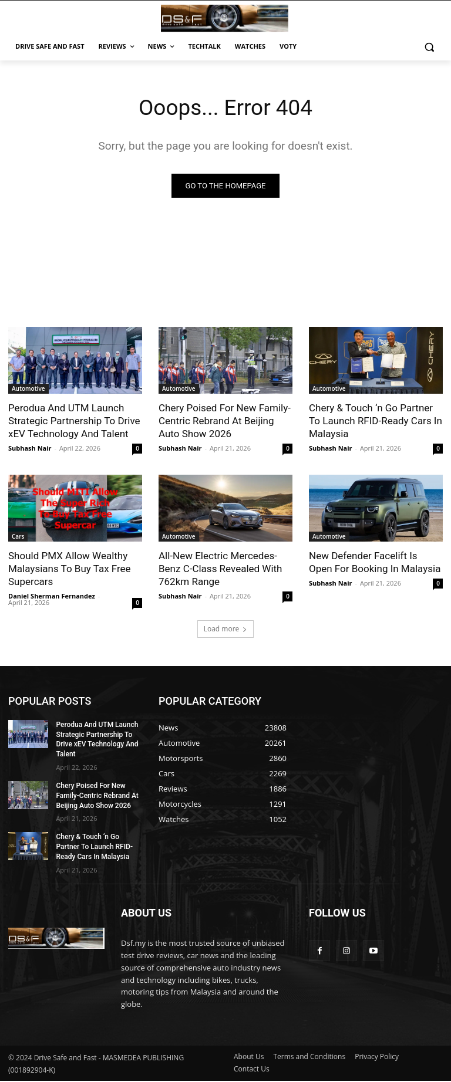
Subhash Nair (30, 449)
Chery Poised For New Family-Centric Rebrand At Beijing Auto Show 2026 (225, 422)
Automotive (28, 390)
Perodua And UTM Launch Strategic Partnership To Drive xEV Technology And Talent (74, 422)
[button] (429, 46)
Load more (226, 629)
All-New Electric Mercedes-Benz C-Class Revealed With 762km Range (220, 570)
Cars (18, 537)
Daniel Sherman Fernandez (51, 597)
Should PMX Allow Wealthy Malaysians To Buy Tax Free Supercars (69, 570)
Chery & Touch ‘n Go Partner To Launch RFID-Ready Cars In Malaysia (375, 422)
